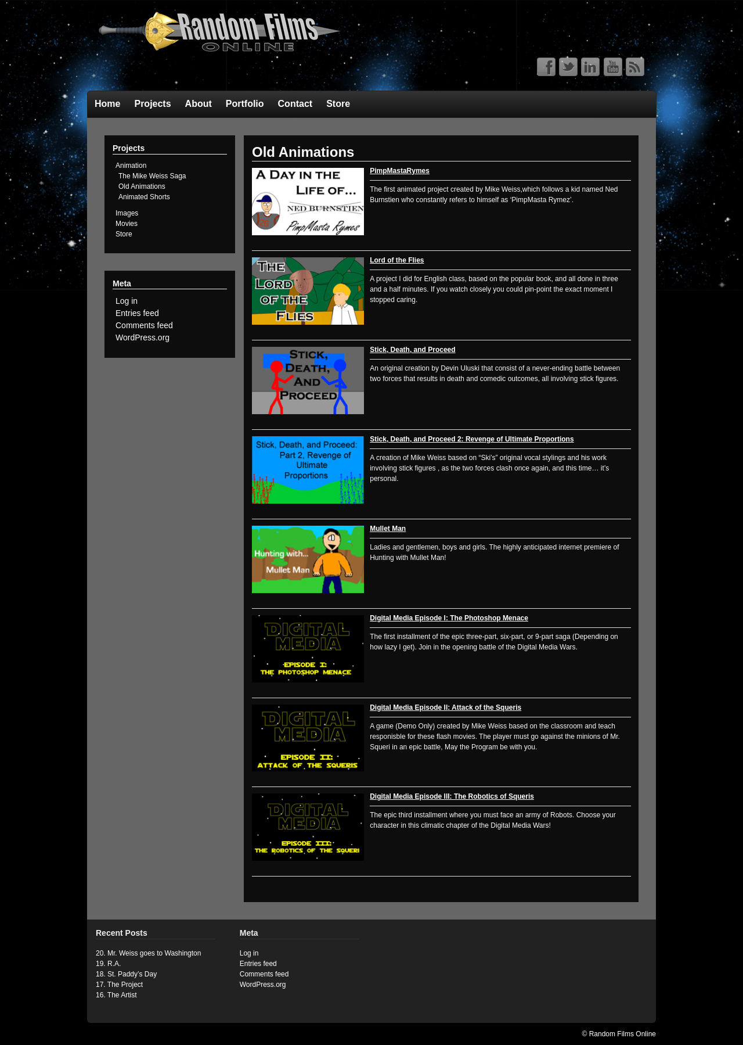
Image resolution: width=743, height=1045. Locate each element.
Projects (152, 104)
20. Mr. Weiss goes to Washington (148, 953)
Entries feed (137, 313)
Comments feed (144, 325)
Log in (127, 301)
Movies (127, 224)
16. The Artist (116, 995)
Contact (295, 104)
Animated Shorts (144, 197)
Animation (131, 165)
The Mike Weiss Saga (152, 176)
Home (107, 104)
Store (338, 104)
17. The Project (119, 985)
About (198, 104)
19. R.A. (108, 964)
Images (127, 213)
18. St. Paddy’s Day (126, 974)
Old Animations (141, 186)
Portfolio (245, 104)
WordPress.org (142, 337)
